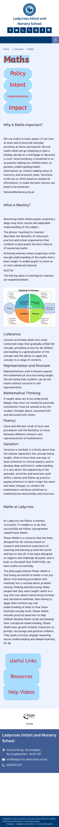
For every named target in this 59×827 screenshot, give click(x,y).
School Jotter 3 (18, 821)
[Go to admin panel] (44, 824)
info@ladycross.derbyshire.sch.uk (26, 759)
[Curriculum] (19, 49)
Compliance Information (25, 824)
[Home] (6, 49)
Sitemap (10, 824)
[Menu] (55, 39)
